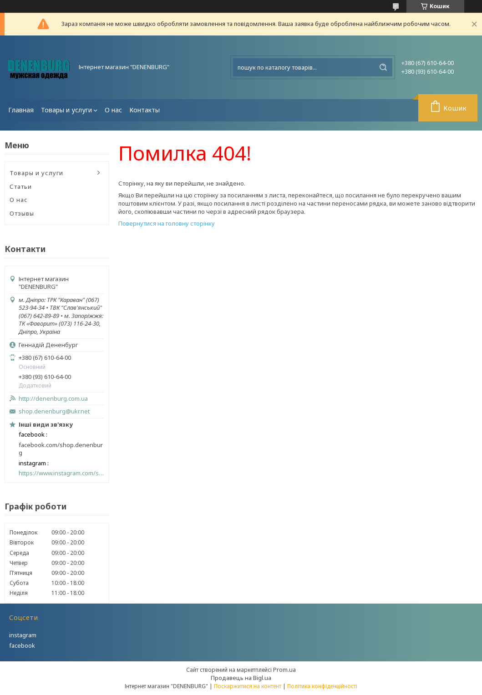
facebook (22, 645)
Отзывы (22, 213)
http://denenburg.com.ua (53, 399)
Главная (21, 110)
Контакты (144, 110)
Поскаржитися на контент (247, 686)
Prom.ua (284, 669)
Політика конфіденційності (322, 686)
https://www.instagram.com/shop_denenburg (61, 473)
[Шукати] (383, 67)
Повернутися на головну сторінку (166, 223)
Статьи (21, 186)
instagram (22, 635)
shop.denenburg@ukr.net (54, 411)
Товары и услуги (66, 110)
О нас (113, 110)
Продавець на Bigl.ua (241, 678)
